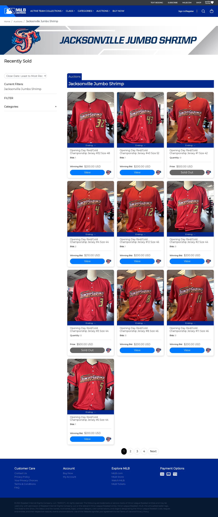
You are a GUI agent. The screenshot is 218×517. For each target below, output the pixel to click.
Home (7, 21)
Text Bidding (157, 3)
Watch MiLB (118, 480)
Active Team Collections (45, 11)
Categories (85, 11)
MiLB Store (118, 476)
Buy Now (118, 11)
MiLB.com (186, 3)
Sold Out (187, 172)
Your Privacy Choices (26, 480)
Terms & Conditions (25, 484)
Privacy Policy (22, 476)
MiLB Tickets (118, 484)
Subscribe (173, 3)
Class (69, 11)
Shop (198, 3)
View (87, 172)
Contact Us (20, 473)
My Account (69, 476)
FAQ (16, 487)
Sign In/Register (186, 11)
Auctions (102, 11)
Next (153, 451)
